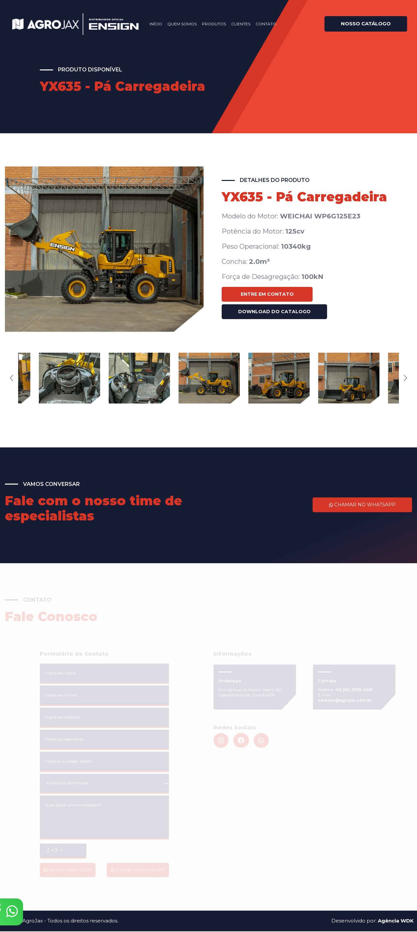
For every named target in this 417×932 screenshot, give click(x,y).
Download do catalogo (274, 312)
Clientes (235, 23)
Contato (261, 23)
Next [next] (405, 378)
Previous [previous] (11, 378)
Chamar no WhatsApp (362, 505)
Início (151, 23)
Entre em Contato (267, 294)
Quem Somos (177, 23)
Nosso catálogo (361, 23)
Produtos (209, 23)
